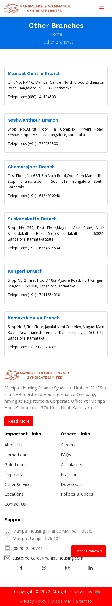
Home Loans (17, 455)
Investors (70, 474)
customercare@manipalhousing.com (48, 558)
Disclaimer (61, 601)
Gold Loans (15, 464)
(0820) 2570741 (28, 548)
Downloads (72, 484)
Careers (68, 445)
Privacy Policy (33, 601)
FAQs (66, 455)
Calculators (71, 464)
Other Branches (88, 551)
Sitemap (84, 601)
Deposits (13, 474)
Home (56, 34)
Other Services (18, 484)
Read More (19, 421)
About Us (13, 445)
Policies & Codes (77, 494)
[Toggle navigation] (102, 8)
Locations (14, 494)
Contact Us (15, 504)
